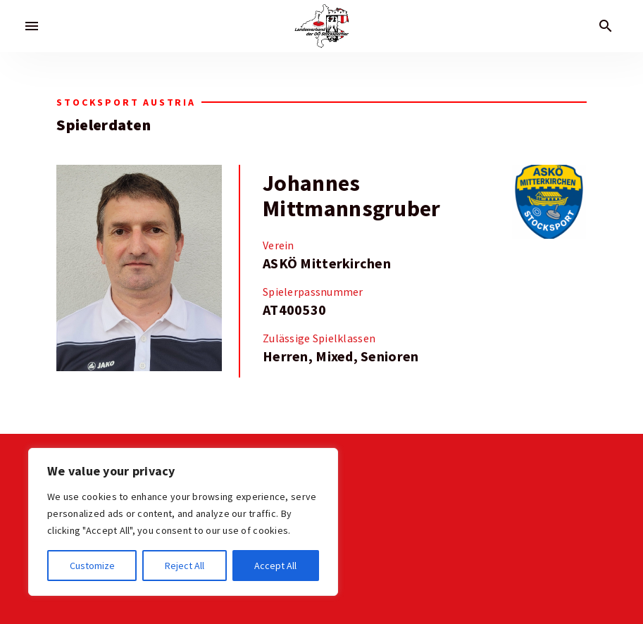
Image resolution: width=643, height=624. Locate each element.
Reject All (184, 565)
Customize (92, 565)
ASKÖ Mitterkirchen (327, 263)
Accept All (275, 565)
